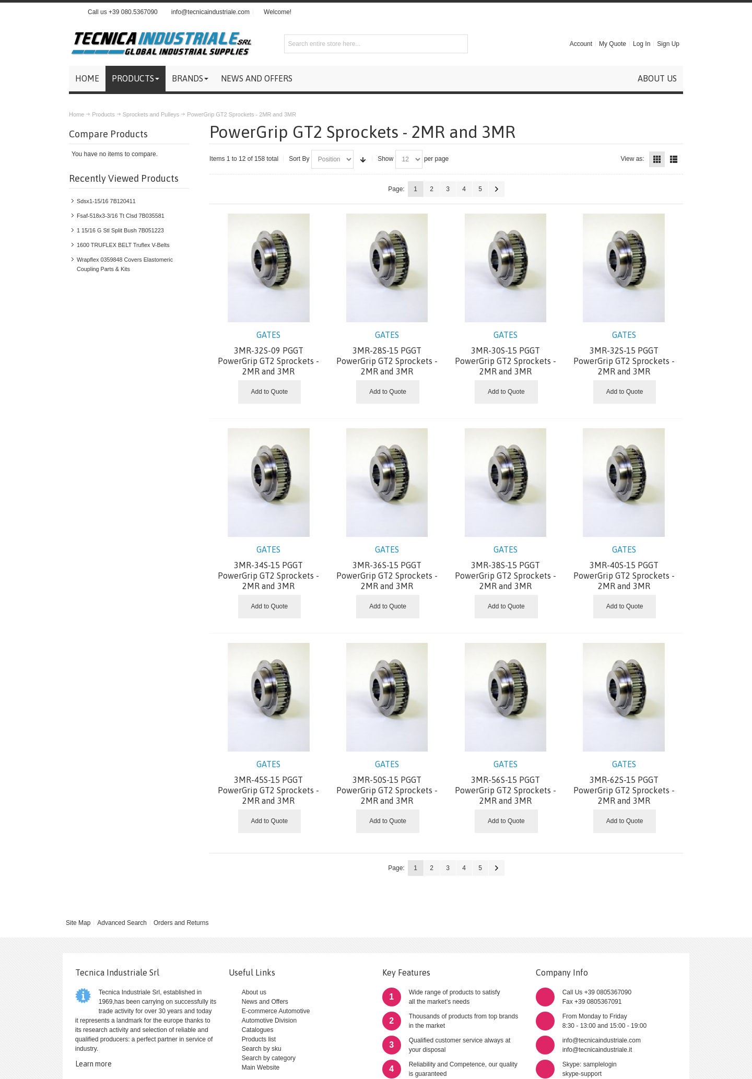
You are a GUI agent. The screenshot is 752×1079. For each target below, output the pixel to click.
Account (581, 44)
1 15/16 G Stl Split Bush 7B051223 (120, 230)
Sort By (299, 158)
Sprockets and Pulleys (151, 114)
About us (254, 992)
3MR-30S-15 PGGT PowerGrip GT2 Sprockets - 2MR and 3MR (505, 353)
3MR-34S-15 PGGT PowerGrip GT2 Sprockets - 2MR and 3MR (268, 568)
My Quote (612, 44)
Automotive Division (269, 1020)
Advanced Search (122, 922)
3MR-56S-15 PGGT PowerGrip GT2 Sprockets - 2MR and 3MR (505, 782)
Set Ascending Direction (363, 159)
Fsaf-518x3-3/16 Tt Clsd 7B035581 (120, 216)
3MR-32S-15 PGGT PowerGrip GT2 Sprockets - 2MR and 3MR (623, 353)
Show (385, 158)
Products (103, 114)
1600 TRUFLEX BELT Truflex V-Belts (123, 245)
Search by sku (261, 1048)
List (674, 159)
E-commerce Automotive (276, 1011)
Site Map (78, 922)
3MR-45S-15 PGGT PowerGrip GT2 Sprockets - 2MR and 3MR (268, 782)
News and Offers (265, 1001)
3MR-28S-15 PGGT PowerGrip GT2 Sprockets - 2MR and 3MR (387, 353)
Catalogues (258, 1030)
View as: (632, 158)
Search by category (269, 1058)
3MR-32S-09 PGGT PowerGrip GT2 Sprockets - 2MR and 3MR (268, 353)
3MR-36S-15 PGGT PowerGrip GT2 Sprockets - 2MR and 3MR (387, 568)
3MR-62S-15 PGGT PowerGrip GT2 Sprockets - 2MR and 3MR (623, 782)
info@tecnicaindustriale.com (210, 12)
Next (496, 189)
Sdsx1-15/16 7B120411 (106, 201)
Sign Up (668, 44)
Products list (259, 1039)
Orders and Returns (181, 922)
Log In (641, 44)
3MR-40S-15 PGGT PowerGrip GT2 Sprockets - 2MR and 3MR (623, 568)
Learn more (93, 1064)
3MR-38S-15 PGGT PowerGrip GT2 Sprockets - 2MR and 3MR (505, 568)
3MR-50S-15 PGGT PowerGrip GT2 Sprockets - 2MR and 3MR (387, 782)
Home (76, 114)
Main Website (260, 1067)
